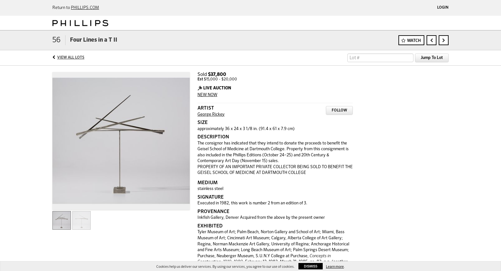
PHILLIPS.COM (85, 8)
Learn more (335, 266)
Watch (414, 41)
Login (443, 8)
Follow (339, 110)
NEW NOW (207, 95)
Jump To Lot (432, 58)
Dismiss (310, 266)
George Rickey (211, 114)
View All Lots (70, 58)
